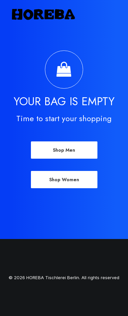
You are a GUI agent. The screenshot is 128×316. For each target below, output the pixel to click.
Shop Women (64, 179)
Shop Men (64, 150)
